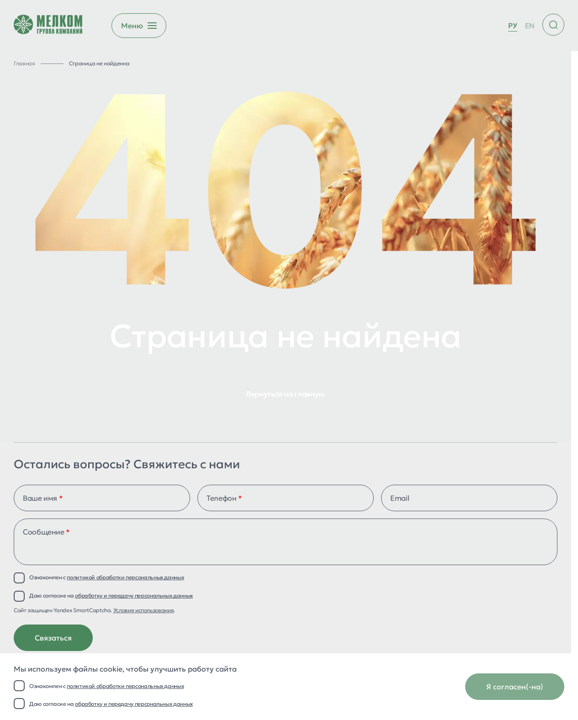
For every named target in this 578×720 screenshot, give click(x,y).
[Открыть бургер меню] (138, 25)
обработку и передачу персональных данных (134, 703)
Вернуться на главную (285, 393)
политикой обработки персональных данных (125, 686)
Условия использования (143, 610)
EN (530, 25)
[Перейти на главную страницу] (48, 26)
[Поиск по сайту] (553, 25)
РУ (512, 25)
